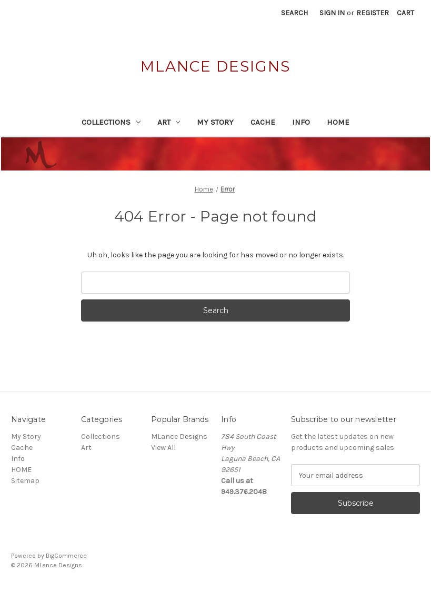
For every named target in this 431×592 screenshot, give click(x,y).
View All (163, 447)
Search (294, 12)
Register (372, 12)
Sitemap (25, 480)
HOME (338, 122)
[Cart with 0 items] (405, 13)
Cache (262, 122)
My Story (215, 122)
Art (169, 122)
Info (301, 122)
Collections (111, 122)
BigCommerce (66, 555)
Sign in (332, 12)
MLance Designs (179, 436)
